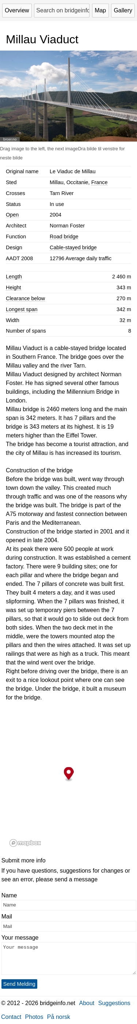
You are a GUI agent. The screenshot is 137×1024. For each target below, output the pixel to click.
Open (12, 215)
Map (100, 10)
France (99, 182)
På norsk (58, 1017)
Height (13, 287)
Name (9, 895)
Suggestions (114, 1003)
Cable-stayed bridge (73, 247)
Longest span (21, 309)
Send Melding (19, 984)
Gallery (123, 10)
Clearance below (25, 298)
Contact (11, 1017)
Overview (17, 10)
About (87, 1003)
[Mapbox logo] (25, 843)
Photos (34, 1017)
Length (14, 276)
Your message (20, 937)
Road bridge (64, 236)
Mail (6, 916)
